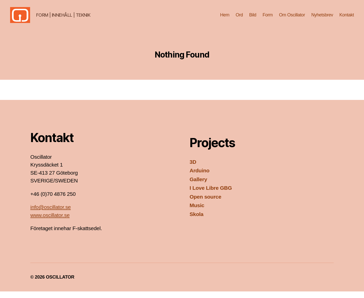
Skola (196, 221)
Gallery (198, 186)
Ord (239, 18)
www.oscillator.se (50, 222)
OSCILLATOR (60, 283)
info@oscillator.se (50, 214)
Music (197, 212)
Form (268, 18)
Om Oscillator (292, 18)
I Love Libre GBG (211, 195)
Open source (205, 203)
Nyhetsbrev (322, 18)
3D (193, 168)
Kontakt (346, 18)
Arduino (200, 177)
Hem (225, 18)
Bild (252, 18)
